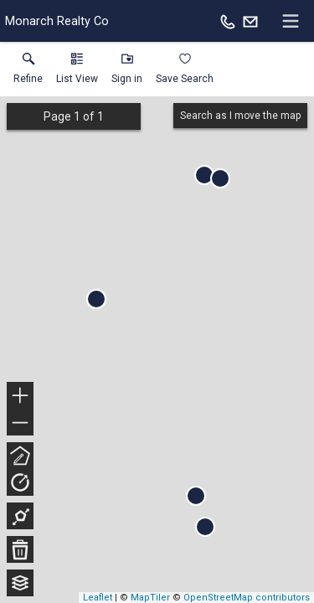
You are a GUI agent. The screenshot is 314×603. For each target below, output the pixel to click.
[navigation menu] (290, 21)
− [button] (20, 423)
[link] (28, 72)
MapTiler (150, 597)
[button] (77, 72)
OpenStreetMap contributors (246, 597)
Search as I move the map (240, 115)
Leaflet (97, 597)
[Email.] (250, 21)
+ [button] (20, 397)
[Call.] (228, 21)
